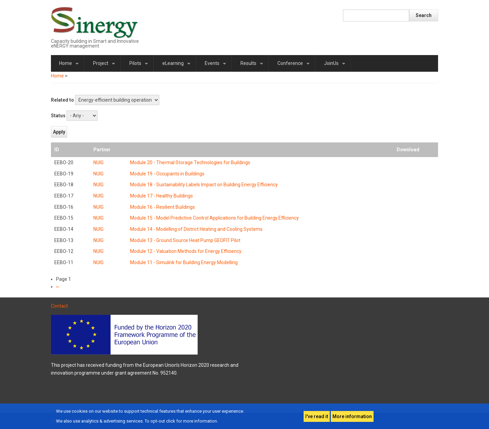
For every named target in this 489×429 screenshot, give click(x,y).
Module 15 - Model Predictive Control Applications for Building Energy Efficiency (214, 218)
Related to (62, 100)
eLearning (177, 66)
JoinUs (336, 66)
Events (217, 66)
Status (58, 115)
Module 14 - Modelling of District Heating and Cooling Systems (196, 229)
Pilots (139, 66)
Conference (294, 66)
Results (253, 66)
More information (352, 416)
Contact (59, 306)
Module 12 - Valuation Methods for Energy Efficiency (185, 251)
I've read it (316, 416)
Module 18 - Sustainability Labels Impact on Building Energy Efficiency (204, 184)
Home (70, 66)
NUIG (98, 162)
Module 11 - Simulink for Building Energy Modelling (184, 262)
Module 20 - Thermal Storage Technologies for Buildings (190, 162)
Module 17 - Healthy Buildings (161, 196)
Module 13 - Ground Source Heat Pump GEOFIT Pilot (185, 240)
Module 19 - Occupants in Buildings (167, 173)
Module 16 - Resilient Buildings (162, 207)
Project (105, 66)
